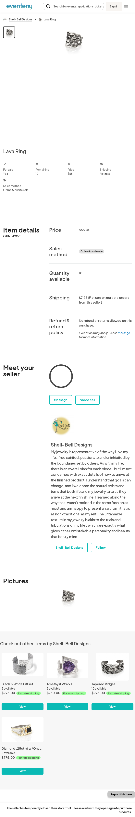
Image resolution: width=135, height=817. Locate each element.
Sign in (114, 6)
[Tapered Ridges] (112, 681)
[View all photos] (74, 84)
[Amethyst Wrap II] (68, 681)
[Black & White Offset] (22, 681)
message (124, 333)
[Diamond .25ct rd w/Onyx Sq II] (22, 746)
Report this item (121, 794)
